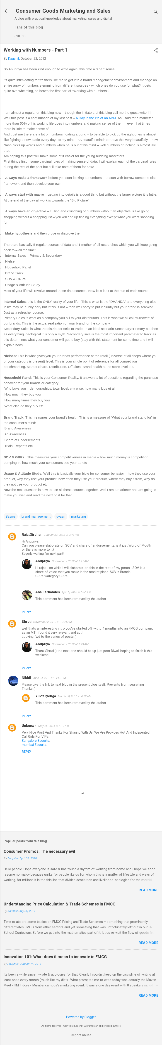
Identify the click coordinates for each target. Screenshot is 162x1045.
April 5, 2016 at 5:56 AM (76, 592)
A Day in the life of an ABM (95, 118)
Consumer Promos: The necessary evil (39, 851)
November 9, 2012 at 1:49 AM (70, 644)
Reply (26, 612)
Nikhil (26, 678)
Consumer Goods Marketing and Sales (63, 11)
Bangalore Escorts (35, 741)
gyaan (60, 516)
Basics (11, 516)
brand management (36, 516)
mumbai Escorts (34, 745)
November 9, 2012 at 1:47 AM (70, 561)
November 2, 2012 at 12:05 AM (52, 621)
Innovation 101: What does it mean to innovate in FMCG (55, 956)
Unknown (29, 726)
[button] (155, 51)
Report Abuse (81, 1035)
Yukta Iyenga (45, 696)
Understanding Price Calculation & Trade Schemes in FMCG (60, 904)
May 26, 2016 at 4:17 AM (53, 725)
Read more (148, 890)
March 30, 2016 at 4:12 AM (74, 696)
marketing (78, 516)
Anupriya (42, 561)
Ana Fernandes (47, 592)
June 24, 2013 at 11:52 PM (49, 678)
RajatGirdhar (32, 535)
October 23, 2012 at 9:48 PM (61, 534)
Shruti (26, 622)
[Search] (155, 12)
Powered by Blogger (81, 1017)
